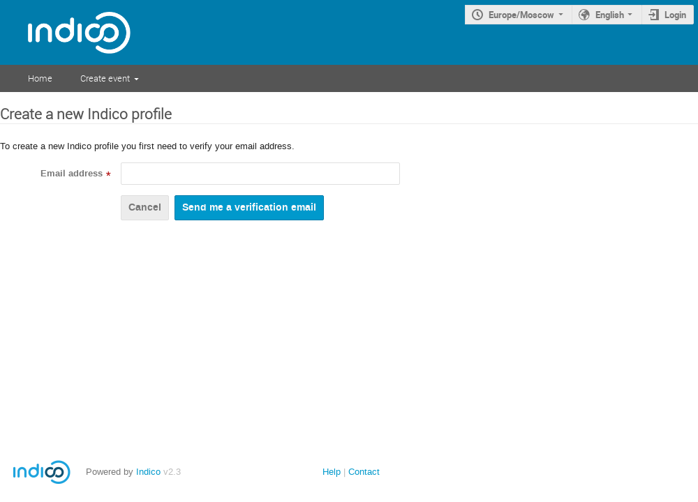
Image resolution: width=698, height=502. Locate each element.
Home (40, 78)
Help (331, 472)
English (609, 14)
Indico (148, 472)
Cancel (144, 207)
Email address (71, 173)
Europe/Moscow (521, 14)
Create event (105, 78)
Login (675, 14)
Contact (364, 472)
